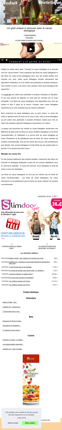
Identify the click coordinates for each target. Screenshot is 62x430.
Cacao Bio (7, 94)
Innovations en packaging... (12, 325)
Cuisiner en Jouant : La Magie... (13, 340)
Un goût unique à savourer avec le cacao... (29, 40)
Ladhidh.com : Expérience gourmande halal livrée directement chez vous (29, 262)
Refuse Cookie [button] (13, 423)
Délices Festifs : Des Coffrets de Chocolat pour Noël (26, 258)
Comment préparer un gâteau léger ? (12, 247)
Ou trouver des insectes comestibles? (21, 277)
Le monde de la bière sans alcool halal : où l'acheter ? (47, 247)
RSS (48, 420)
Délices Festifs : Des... (10, 302)
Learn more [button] (21, 418)
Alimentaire (29, 38)
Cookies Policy (42, 420)
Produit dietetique (30, 35)
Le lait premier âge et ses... (12, 311)
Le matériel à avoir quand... (12, 330)
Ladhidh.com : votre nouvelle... (13, 349)
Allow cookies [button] (30, 423)
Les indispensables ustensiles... (13, 344)
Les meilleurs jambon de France (19, 281)
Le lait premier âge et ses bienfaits (20, 267)
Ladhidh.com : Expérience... (12, 307)
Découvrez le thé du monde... (12, 321)
